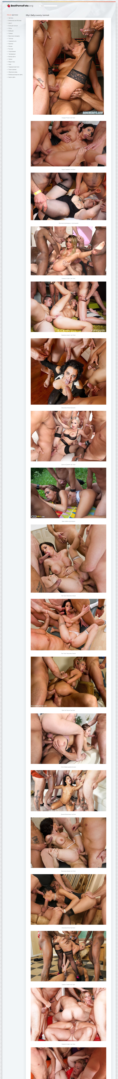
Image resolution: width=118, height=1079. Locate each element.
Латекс (10, 59)
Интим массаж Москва (14, 20)
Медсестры (11, 61)
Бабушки (10, 31)
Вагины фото (12, 56)
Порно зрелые (12, 69)
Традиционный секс (13, 67)
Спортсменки (12, 51)
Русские (10, 49)
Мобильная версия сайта (15, 74)
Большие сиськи (13, 25)
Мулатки (10, 43)
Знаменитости (12, 41)
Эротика (10, 18)
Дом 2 (10, 23)
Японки (10, 46)
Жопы (10, 28)
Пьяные (10, 33)
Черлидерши (11, 54)
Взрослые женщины (14, 36)
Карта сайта (11, 77)
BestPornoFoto (22, 5)
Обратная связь (12, 72)
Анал (9, 64)
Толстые (10, 38)
